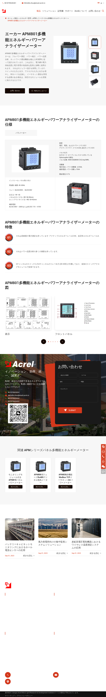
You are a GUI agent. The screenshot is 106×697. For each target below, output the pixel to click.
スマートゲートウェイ (16, 614)
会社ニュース (12, 648)
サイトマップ (10, 695)
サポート (69, 11)
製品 (39, 11)
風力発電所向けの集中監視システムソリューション (52, 543)
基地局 (59, 615)
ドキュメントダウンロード (67, 639)
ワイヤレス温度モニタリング (90, 601)
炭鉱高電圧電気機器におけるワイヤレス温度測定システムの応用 (86, 544)
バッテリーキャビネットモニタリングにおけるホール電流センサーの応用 (18, 547)
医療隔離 (84, 619)
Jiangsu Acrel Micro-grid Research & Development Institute (33, 692)
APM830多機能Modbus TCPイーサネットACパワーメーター (65, 478)
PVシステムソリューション (66, 608)
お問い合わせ (95, 11)
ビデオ (59, 643)
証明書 (61, 11)
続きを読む (15, 487)
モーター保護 (85, 615)
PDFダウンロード (39, 91)
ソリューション (49, 11)
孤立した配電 (12, 628)
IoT (81, 607)
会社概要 (10, 639)
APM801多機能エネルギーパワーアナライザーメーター (27, 21)
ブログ (59, 653)
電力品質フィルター (15, 623)
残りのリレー (61, 619)
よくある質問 (61, 648)
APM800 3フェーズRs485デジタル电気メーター (41, 478)
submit (70, 410)
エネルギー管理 (25, 18)
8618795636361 (9, 3)
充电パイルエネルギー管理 (66, 601)
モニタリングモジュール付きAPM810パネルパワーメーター (15, 478)
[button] (43, 341)
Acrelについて (81, 11)
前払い (59, 624)
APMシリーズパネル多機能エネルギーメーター (50, 18)
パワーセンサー (13, 609)
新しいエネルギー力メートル (19, 619)
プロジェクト (12, 653)
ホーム (10, 18)
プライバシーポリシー (25, 695)
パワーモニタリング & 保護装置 (20, 600)
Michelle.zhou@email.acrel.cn (33, 3)
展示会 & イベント (14, 643)
